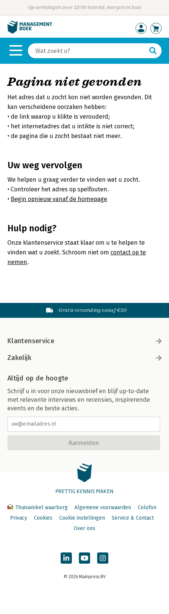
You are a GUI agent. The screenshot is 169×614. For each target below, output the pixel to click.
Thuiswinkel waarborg (38, 507)
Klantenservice (84, 341)
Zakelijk (84, 358)
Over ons (84, 528)
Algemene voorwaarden (102, 507)
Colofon (147, 507)
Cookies (43, 518)
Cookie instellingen (82, 518)
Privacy (18, 518)
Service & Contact (133, 518)
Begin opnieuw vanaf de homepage (59, 199)
